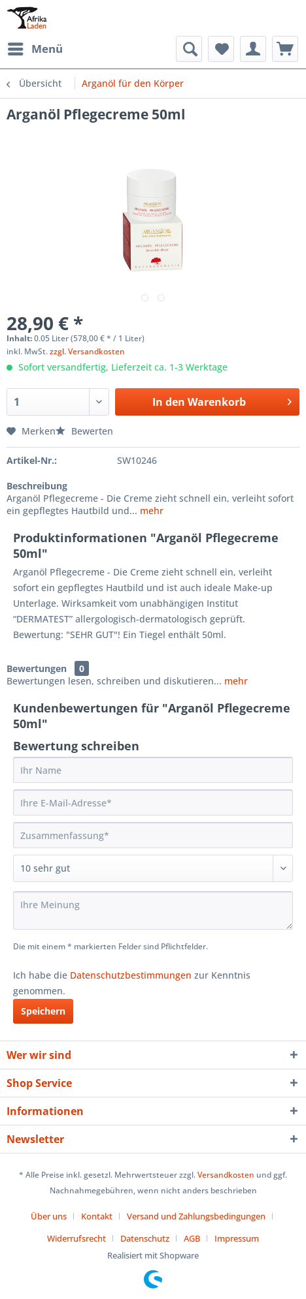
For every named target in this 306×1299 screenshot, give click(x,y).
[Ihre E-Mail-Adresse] (153, 802)
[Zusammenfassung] (153, 835)
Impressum (236, 1238)
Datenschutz (144, 1238)
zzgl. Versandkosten (87, 351)
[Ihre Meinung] (153, 910)
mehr (150, 510)
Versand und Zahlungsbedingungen (196, 1216)
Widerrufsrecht (76, 1238)
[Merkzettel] (221, 49)
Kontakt (96, 1216)
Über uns (49, 1216)
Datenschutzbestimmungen (131, 975)
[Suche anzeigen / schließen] (189, 49)
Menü (35, 47)
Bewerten (84, 431)
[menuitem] (34, 49)
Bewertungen (37, 668)
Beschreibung (37, 486)
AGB (192, 1238)
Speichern (43, 1011)
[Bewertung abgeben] (153, 868)
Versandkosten (225, 1174)
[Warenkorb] (285, 49)
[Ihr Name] (153, 770)
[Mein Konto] (253, 49)
